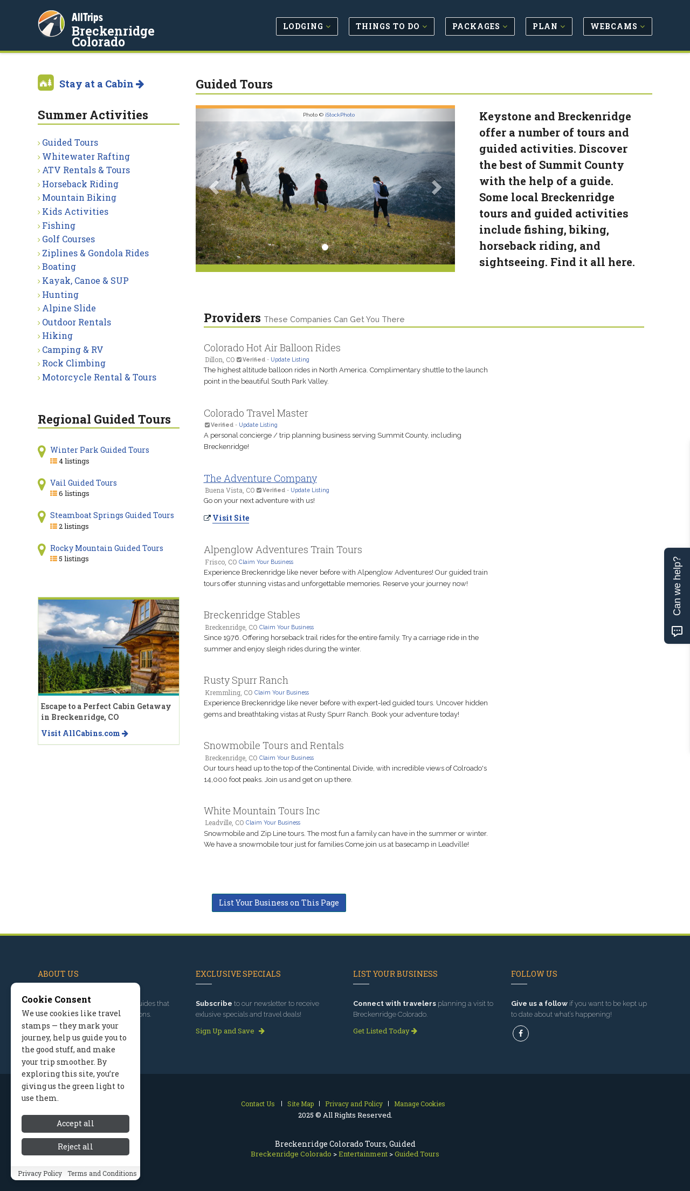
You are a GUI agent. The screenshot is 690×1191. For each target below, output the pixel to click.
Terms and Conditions (102, 1177)
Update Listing (290, 359)
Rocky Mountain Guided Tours (106, 548)
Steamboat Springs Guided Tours (112, 515)
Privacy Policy (40, 1177)
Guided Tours (70, 142)
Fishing (58, 225)
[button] (215, 186)
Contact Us (258, 1103)
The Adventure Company (260, 478)
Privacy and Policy (354, 1103)
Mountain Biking (79, 197)
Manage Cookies (419, 1103)
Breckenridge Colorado (143, 29)
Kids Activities (75, 211)
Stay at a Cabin (101, 83)
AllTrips (89, 15)
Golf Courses (68, 238)
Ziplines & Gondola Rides (95, 252)
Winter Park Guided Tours (99, 450)
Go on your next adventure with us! (259, 500)
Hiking (57, 335)
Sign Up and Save (230, 1031)
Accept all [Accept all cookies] (75, 1127)
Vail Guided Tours (83, 483)
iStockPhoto (340, 115)
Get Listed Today (385, 1031)
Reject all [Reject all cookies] (75, 1150)
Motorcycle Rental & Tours (99, 377)
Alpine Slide (69, 308)
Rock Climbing (74, 363)
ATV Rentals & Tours (86, 169)
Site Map (300, 1103)
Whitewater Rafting (86, 156)
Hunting (60, 294)
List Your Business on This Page (279, 902)
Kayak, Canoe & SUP (85, 280)
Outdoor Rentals (76, 322)
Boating (59, 266)
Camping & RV (73, 349)
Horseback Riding (80, 183)
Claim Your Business (266, 562)
